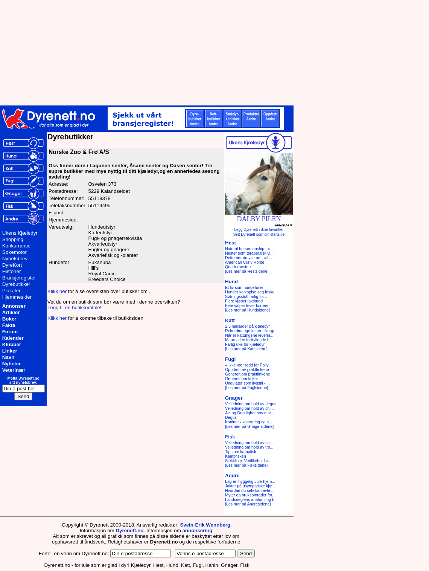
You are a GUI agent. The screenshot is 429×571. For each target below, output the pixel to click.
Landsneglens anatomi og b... (251, 499)
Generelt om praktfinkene (247, 374)
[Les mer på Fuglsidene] (246, 387)
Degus (231, 417)
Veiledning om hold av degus (250, 404)
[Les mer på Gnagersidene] (249, 426)
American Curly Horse (244, 262)
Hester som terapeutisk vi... (249, 253)
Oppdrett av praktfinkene (247, 369)
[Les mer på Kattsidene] (246, 349)
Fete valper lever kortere (247, 305)
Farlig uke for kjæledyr (245, 344)
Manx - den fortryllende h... (249, 339)
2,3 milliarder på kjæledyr (247, 326)
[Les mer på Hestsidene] (247, 271)
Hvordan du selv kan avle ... (250, 490)
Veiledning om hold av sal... (249, 442)
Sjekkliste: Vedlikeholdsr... (248, 460)
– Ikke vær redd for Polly (247, 365)
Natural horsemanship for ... (250, 248)
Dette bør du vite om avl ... (248, 257)
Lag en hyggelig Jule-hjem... (250, 481)
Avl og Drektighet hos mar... (249, 413)
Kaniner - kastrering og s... (248, 422)
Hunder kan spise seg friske (250, 292)
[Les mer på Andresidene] (248, 504)
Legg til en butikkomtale (73, 307)
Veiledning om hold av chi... (249, 408)
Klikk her (57, 291)
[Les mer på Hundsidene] (247, 310)
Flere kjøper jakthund (244, 301)
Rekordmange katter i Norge (250, 330)
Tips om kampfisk (240, 451)
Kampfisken (235, 456)
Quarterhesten (238, 266)
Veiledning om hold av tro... (249, 447)
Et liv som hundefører (244, 287)
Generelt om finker (241, 378)
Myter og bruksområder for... (250, 495)
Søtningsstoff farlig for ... (246, 296)
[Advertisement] (184, 52)
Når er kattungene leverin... (249, 335)
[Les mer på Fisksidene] (246, 465)
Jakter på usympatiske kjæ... (250, 486)
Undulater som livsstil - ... (247, 383)
